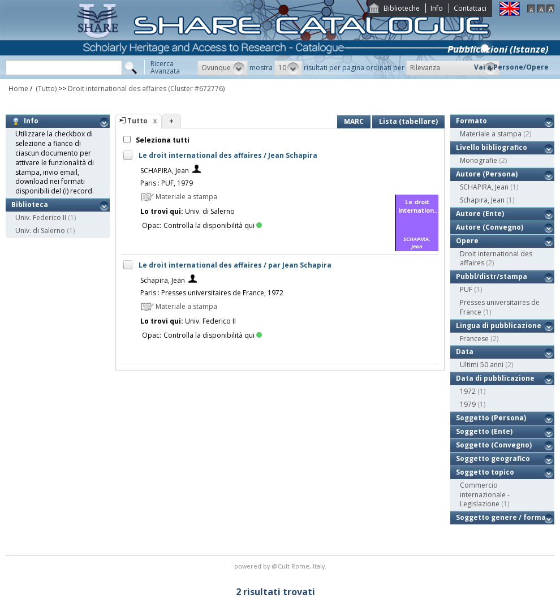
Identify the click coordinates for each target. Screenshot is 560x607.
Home (18, 88)
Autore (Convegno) (489, 227)
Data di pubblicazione (495, 378)
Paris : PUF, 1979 (166, 183)
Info (436, 8)
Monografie (478, 160)
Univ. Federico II (40, 217)
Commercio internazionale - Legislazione (485, 494)
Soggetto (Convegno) (494, 445)
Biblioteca (29, 204)
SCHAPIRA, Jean (164, 170)
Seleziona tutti (161, 140)
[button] (222, 68)
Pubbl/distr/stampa (491, 276)
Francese (474, 338)
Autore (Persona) (487, 174)
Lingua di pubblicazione (498, 325)
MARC (354, 121)
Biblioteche (402, 8)
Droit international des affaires (117, 88)
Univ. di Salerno (40, 230)
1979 (468, 404)
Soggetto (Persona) (491, 418)
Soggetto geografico (493, 458)
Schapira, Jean (162, 280)
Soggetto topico (485, 472)
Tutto (137, 121)
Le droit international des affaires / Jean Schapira (228, 155)
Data (464, 351)
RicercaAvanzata (165, 67)
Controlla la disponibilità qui (212, 225)
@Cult (281, 566)
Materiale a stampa (491, 134)
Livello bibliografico (491, 147)
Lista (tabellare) (408, 121)
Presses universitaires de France (500, 307)
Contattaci (470, 8)
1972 (468, 391)
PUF (466, 289)
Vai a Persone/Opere (511, 67)
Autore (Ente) (480, 213)
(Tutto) (45, 88)
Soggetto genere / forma (501, 517)
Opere (467, 241)
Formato (471, 121)
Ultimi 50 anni (481, 364)
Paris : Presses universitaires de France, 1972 (211, 293)
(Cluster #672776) (196, 88)
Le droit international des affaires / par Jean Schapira (235, 265)
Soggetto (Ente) (484, 431)
